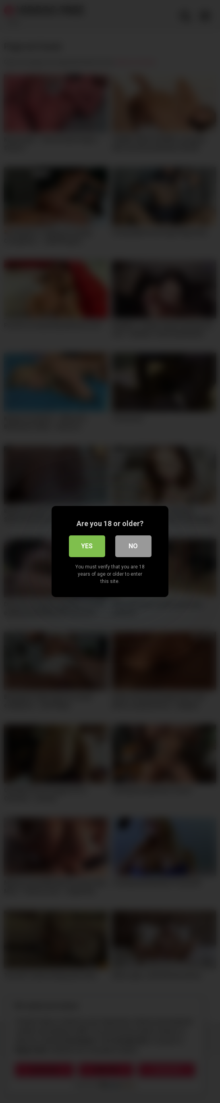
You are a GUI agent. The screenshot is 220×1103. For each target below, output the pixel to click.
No (133, 546)
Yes (87, 546)
